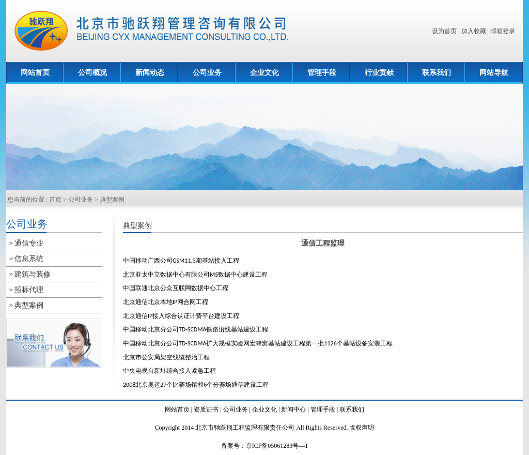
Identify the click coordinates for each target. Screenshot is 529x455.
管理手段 (321, 73)
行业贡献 (379, 73)
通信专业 (28, 243)
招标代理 (28, 290)
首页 (55, 199)
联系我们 (436, 73)
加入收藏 (473, 31)
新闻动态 (149, 73)
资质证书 (206, 409)
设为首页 (444, 31)
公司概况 (92, 73)
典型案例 (112, 199)
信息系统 (28, 259)
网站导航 (493, 73)
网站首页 (35, 73)
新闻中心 (293, 409)
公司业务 (207, 73)
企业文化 (264, 73)
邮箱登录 (502, 31)
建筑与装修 (32, 274)
